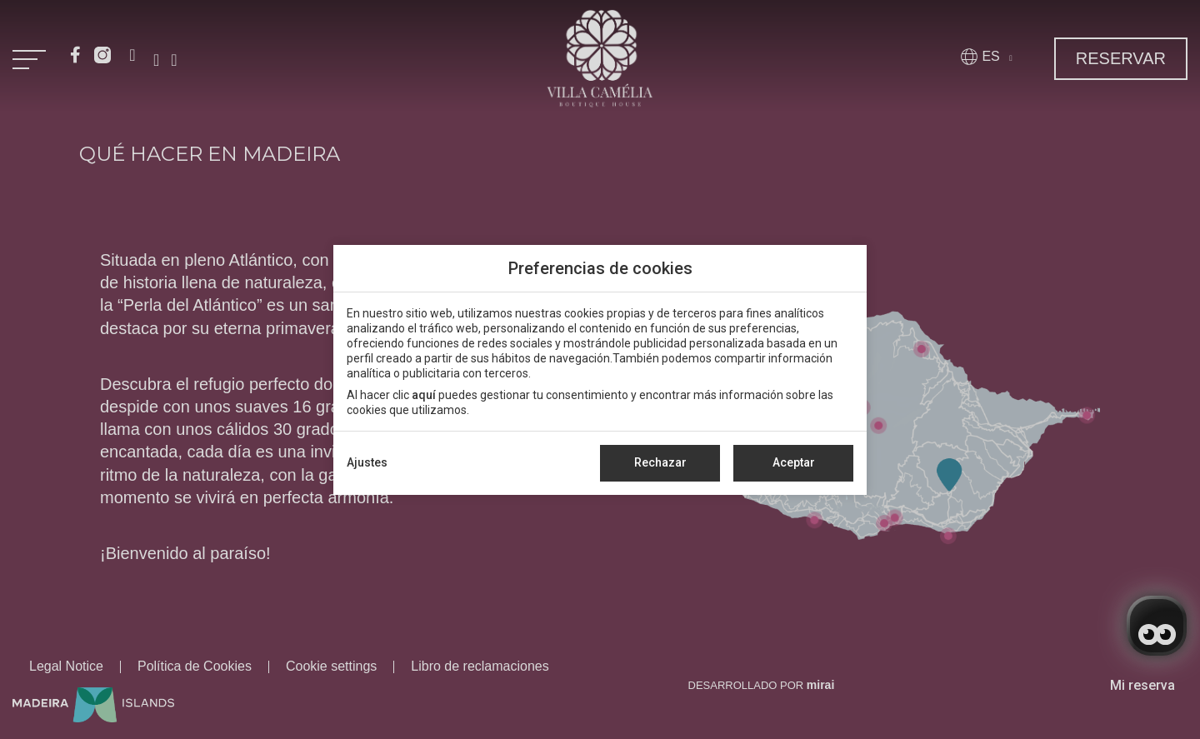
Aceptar (793, 462)
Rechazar (660, 462)
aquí (424, 395)
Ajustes (367, 462)
